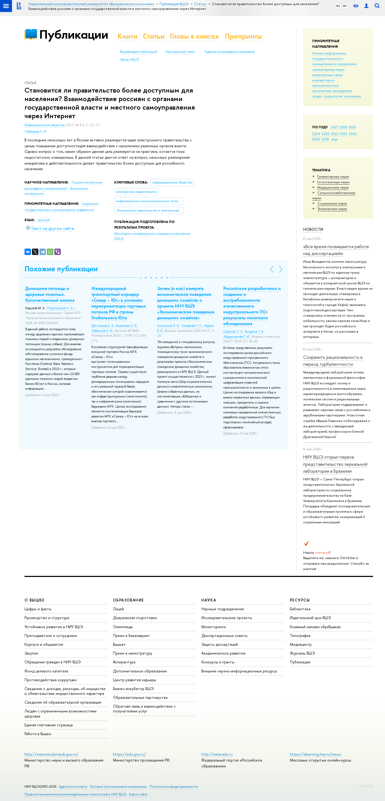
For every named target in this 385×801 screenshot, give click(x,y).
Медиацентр (301, 644)
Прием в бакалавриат (131, 635)
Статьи (154, 36)
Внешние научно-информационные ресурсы (239, 671)
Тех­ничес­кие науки (332, 208)
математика (321, 90)
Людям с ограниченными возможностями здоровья (60, 713)
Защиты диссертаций (219, 644)
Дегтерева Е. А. (102, 326)
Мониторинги (213, 626)
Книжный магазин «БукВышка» (315, 626)
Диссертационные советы (224, 635)
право (317, 96)
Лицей (118, 608)
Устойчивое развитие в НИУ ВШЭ (54, 626)
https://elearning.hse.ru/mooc (315, 754)
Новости (313, 229)
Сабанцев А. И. (102, 331)
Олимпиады (123, 626)
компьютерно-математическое (325, 83)
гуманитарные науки (328, 69)
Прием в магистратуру (132, 653)
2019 (316, 139)
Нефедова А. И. (36, 131)
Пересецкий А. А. (60, 308)
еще (334, 139)
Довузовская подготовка (135, 617)
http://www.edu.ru (217, 754)
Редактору (366, 785)
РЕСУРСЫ (300, 600)
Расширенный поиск (180, 52)
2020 (353, 133)
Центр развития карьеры (134, 679)
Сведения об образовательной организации (63, 702)
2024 (316, 133)
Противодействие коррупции (50, 679)
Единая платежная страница (49, 724)
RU (338, 6)
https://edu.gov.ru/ (129, 754)
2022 (334, 133)
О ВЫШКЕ (35, 600)
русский (44, 220)
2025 (352, 127)
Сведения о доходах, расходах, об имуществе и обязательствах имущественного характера (65, 691)
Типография (300, 635)
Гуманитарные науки (333, 176)
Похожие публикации (61, 268)
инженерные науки (327, 74)
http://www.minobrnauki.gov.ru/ (51, 754)
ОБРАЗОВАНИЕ (128, 600)
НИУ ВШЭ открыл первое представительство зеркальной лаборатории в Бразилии (335, 464)
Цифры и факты (38, 608)
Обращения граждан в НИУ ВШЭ (53, 661)
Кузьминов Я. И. (168, 326)
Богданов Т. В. (254, 331)
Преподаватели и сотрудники (51, 635)
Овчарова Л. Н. (191, 326)
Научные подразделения (222, 608)
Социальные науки (332, 203)
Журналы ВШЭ (302, 653)
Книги (127, 36)
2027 (334, 127)
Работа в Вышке (38, 733)
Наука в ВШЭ (129, 59)
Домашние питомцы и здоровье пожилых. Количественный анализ (49, 294)
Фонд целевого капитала (46, 671)
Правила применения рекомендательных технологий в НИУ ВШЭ (76, 794)
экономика (352, 96)
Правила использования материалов (229, 52)
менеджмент (342, 90)
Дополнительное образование (140, 671)
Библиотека (300, 608)
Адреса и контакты (73, 786)
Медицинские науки (333, 187)
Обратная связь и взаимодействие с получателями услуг (144, 709)
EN (344, 6)
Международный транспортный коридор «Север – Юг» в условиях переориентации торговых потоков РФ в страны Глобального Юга (118, 303)
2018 (325, 139)
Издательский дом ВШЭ (310, 617)
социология (332, 96)
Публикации (73, 34)
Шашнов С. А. (233, 331)
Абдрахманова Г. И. (236, 336)
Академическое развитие (223, 653)
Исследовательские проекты (226, 617)
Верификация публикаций (138, 52)
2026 (343, 127)
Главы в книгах (194, 36)
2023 (325, 133)
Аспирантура (124, 661)
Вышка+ (119, 644)
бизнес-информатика (329, 53)
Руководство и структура (47, 617)
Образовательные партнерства (140, 697)
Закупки (31, 653)
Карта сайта (138, 794)
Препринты (243, 36)
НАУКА (208, 600)
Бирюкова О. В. (126, 326)
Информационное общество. (45, 125)
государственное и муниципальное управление (334, 61)
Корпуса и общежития (44, 644)
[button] (140, 277)
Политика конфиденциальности (173, 786)
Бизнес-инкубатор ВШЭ (133, 688)
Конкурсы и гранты (217, 661)
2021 (343, 133)
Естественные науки (333, 182)
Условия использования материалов (118, 786)
